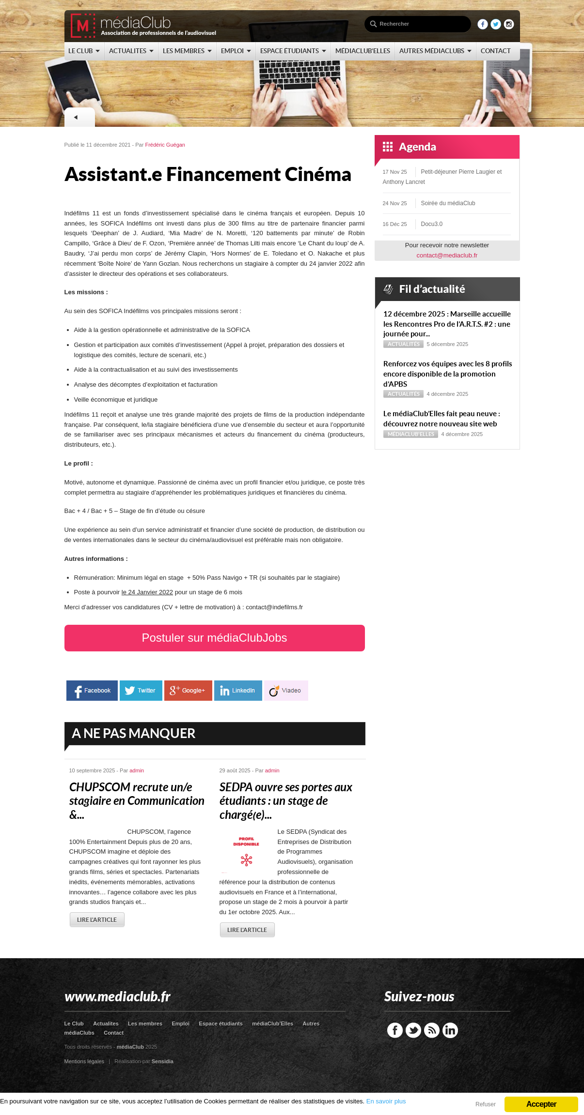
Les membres (145, 1023)
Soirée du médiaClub (448, 203)
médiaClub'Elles (411, 434)
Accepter (541, 1104)
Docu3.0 (432, 224)
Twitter (413, 1030)
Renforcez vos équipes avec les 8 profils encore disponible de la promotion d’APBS (447, 374)
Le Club (74, 1023)
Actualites (106, 1023)
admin (136, 770)
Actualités (404, 344)
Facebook (395, 1030)
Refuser (485, 1104)
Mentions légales (84, 1061)
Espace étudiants (220, 1023)
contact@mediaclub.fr (447, 255)
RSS (432, 1030)
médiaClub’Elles (272, 1023)
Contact (114, 1033)
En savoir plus (386, 1101)
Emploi (180, 1023)
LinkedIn (450, 1030)
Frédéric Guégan (165, 145)
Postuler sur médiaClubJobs (214, 637)
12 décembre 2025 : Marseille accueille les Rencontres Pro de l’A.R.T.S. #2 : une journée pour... (447, 324)
